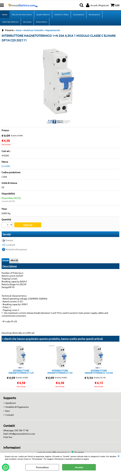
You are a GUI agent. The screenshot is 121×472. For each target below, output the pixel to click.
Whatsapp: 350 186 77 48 (15, 430)
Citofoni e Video (61, 14)
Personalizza (42, 467)
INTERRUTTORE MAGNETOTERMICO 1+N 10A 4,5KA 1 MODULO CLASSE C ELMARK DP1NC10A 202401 (59, 371)
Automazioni (78, 14)
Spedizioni (10, 402)
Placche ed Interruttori (22, 14)
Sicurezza (27, 21)
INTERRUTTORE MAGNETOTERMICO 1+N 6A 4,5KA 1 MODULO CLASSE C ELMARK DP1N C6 (99, 371)
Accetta (79, 467)
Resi (7, 410)
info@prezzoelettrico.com (22, 433)
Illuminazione (94, 14)
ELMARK (6, 166)
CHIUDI (118, 455)
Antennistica (41, 21)
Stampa (9, 240)
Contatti (9, 414)
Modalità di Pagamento (17, 406)
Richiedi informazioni (16, 249)
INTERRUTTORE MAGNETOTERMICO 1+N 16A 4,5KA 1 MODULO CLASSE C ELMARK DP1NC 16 (21, 371)
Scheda (5, 260)
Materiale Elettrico (10, 21)
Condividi (10, 244)
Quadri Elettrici (43, 14)
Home (4, 14)
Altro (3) (14, 260)
